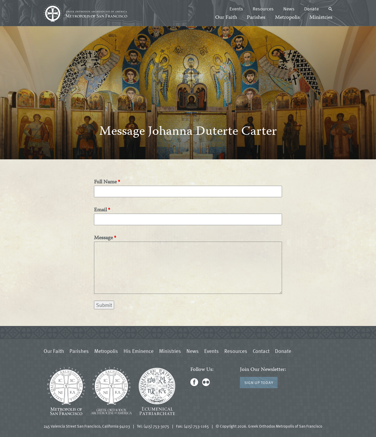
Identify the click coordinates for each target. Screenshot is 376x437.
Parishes (256, 17)
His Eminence (139, 351)
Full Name (105, 182)
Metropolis (287, 17)
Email (100, 210)
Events (236, 8)
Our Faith (226, 17)
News (289, 8)
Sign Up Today (258, 382)
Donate (311, 8)
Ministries (320, 17)
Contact (261, 351)
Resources (263, 8)
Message (103, 238)
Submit (104, 305)
